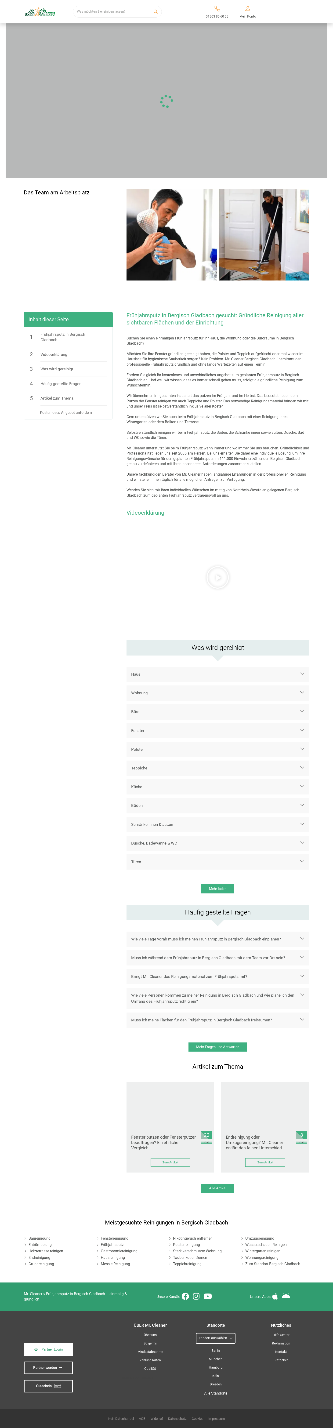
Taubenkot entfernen (190, 1257)
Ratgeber (281, 1360)
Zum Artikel (170, 1162)
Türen (136, 862)
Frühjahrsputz (112, 1244)
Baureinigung (40, 1238)
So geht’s (150, 1343)
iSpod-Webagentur (144, 1378)
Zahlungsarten (150, 1360)
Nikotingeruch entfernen (193, 1238)
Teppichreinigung (187, 1264)
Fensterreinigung (114, 1238)
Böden (137, 805)
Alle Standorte (215, 1393)
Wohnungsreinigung (262, 1257)
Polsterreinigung (186, 1244)
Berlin (216, 1351)
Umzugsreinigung (259, 1238)
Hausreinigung (113, 1257)
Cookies (197, 1419)
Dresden (216, 1384)
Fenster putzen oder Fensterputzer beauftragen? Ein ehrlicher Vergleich (163, 1142)
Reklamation (281, 1343)
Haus (135, 674)
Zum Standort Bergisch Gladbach (272, 1264)
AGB (142, 1419)
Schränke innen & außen (152, 824)
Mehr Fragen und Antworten (217, 1047)
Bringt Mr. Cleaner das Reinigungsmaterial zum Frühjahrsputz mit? (189, 976)
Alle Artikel (217, 1188)
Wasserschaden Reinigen (266, 1244)
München (215, 1359)
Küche (136, 786)
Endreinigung (39, 1257)
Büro (135, 711)
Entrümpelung (40, 1244)
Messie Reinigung (115, 1264)
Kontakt (281, 1352)
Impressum (216, 1419)
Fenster (138, 730)
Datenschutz (177, 1419)
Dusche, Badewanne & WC (154, 843)
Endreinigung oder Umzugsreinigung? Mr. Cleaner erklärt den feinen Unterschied (254, 1142)
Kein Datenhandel (121, 1419)
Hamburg (216, 1368)
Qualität (150, 1369)
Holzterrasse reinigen (46, 1251)
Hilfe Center (281, 1335)
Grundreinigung (41, 1264)
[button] (217, 577)
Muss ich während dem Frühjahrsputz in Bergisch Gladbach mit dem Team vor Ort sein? (208, 957)
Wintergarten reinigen (262, 1251)
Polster (137, 749)
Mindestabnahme (150, 1352)
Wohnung (139, 693)
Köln (215, 1376)
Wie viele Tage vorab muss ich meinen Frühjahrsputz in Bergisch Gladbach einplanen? (206, 939)
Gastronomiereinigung (119, 1251)
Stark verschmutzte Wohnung (197, 1251)
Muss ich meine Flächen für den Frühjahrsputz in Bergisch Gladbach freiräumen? (201, 1020)
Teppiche (139, 768)
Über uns (150, 1335)
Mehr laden (217, 889)
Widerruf (157, 1419)
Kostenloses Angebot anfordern (66, 412)
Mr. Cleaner (33, 1294)
